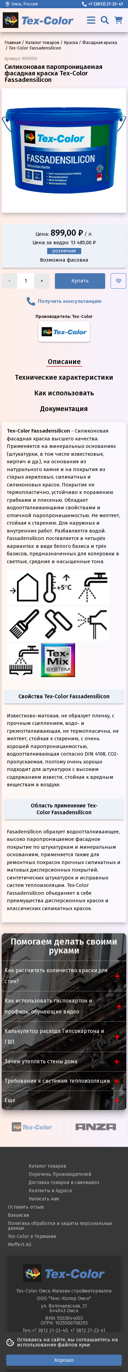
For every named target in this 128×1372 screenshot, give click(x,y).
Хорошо (64, 1360)
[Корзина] (118, 20)
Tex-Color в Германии (32, 1236)
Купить (80, 281)
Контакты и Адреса (50, 1191)
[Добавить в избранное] (118, 281)
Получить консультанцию (64, 301)
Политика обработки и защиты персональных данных (60, 1226)
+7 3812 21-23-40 (50, 1330)
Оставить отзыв (26, 1207)
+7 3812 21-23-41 (87, 1330)
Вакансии (18, 1215)
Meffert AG (19, 1244)
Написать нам (44, 1199)
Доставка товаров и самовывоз (64, 1182)
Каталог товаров (47, 1166)
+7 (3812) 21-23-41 (102, 3)
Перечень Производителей (60, 1174)
